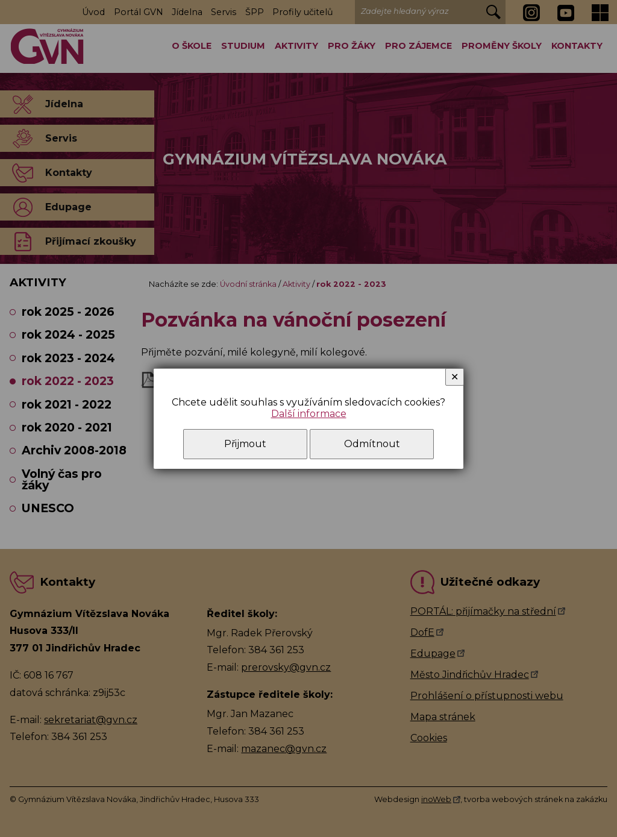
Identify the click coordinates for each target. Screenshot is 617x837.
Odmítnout (372, 444)
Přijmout (245, 444)
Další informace (308, 413)
